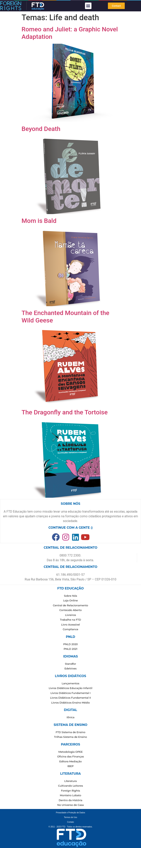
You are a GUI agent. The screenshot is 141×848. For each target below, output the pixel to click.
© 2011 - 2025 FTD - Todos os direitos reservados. (71, 827)
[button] (88, 6)
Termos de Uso (70, 817)
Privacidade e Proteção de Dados (70, 813)
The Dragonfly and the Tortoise (65, 412)
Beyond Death (41, 129)
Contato (70, 822)
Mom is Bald (39, 220)
